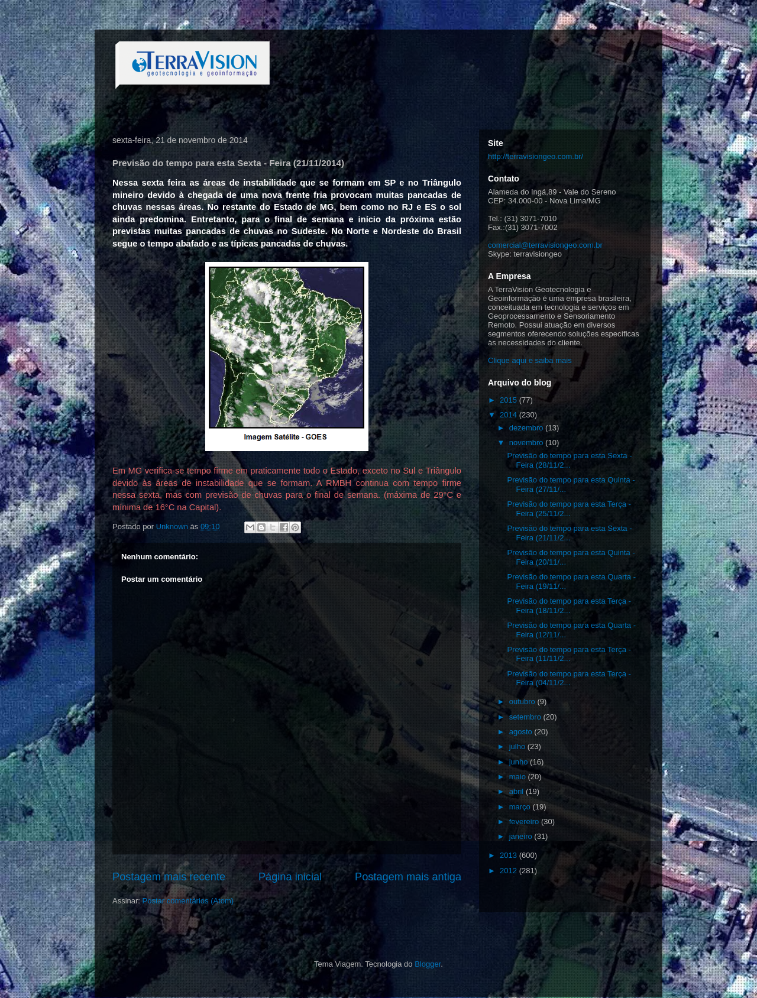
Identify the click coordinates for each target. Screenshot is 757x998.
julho (518, 746)
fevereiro (525, 821)
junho (519, 761)
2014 (509, 414)
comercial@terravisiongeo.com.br (545, 245)
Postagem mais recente (168, 877)
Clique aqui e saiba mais (530, 360)
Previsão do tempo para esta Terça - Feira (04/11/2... (568, 678)
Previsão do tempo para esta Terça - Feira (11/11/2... (568, 654)
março (521, 806)
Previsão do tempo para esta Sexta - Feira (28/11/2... (569, 460)
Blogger (428, 964)
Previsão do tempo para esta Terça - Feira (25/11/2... (568, 509)
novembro (527, 442)
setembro (526, 716)
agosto (522, 731)
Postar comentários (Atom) (188, 900)
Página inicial (290, 877)
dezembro (527, 427)
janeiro (522, 836)
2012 (509, 870)
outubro (523, 701)
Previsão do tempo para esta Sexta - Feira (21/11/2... (569, 533)
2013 (509, 855)
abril (517, 791)
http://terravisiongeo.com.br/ (535, 156)
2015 (509, 400)
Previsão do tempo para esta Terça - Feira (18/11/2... (568, 606)
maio (518, 776)
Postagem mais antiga (408, 877)
